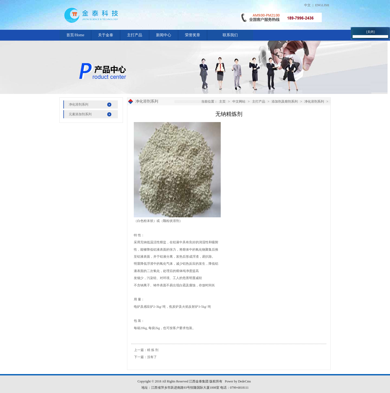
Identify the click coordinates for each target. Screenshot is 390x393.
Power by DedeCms (238, 381)
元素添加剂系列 (80, 114)
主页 (222, 101)
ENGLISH (322, 5)
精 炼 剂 (152, 350)
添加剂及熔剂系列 (285, 101)
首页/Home (75, 35)
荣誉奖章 (192, 35)
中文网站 (238, 101)
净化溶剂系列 (78, 104)
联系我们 (230, 35)
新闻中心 (163, 35)
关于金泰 (105, 35)
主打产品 (134, 35)
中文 (307, 5)
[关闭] (370, 32)
